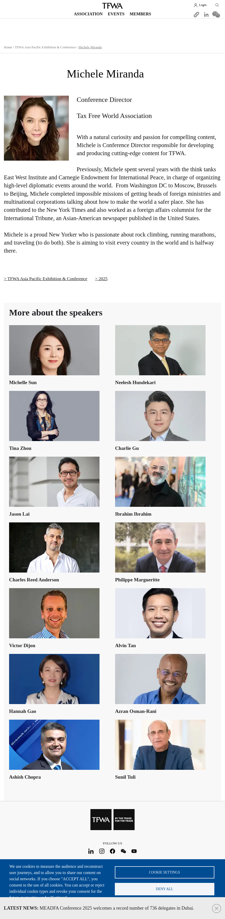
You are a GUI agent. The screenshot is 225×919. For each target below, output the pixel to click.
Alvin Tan (125, 645)
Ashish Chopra (25, 777)
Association (88, 14)
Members (140, 14)
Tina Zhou (20, 448)
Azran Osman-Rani (135, 711)
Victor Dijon (22, 645)
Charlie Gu (127, 448)
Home (8, 47)
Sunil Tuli (125, 777)
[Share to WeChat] (216, 14)
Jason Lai (19, 514)
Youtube (134, 851)
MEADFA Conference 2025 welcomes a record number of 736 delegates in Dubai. (99, 908)
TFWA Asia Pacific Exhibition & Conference (45, 47)
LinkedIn (91, 851)
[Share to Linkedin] (206, 14)
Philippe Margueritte (137, 579)
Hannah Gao (22, 711)
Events (116, 14)
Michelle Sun (23, 382)
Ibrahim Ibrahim (133, 514)
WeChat (123, 851)
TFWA (112, 6)
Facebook (112, 851)
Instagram (101, 851)
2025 (103, 278)
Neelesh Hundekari (135, 382)
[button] (196, 14)
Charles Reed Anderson (34, 579)
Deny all (164, 889)
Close (216, 908)
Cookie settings (164, 872)
